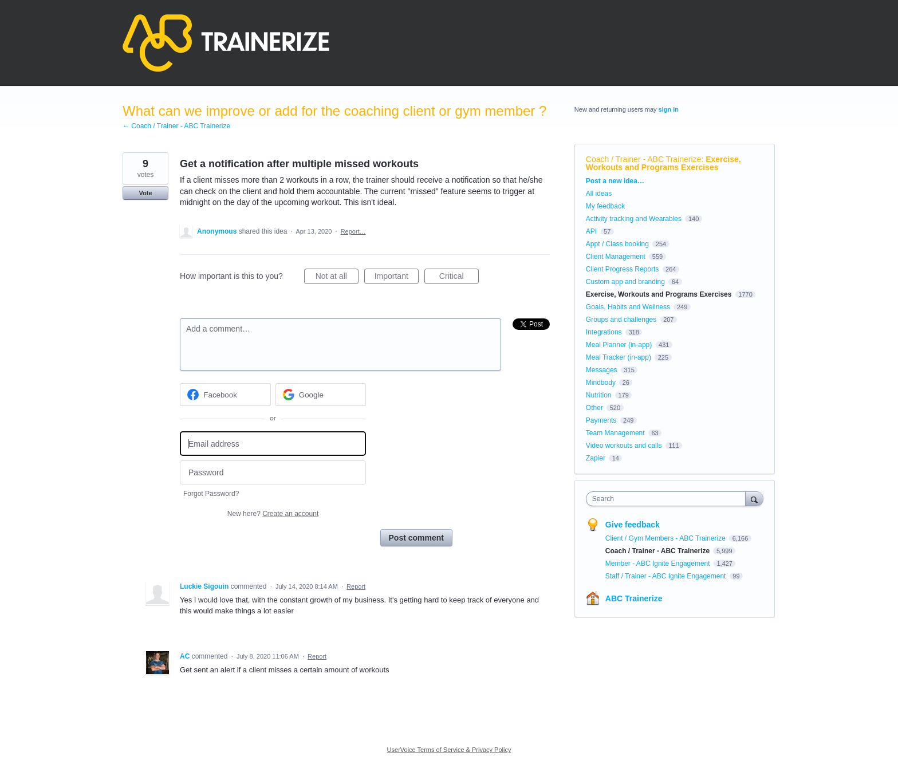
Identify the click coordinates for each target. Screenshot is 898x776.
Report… (353, 231)
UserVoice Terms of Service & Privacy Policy (449, 749)
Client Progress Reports (622, 269)
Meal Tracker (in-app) (618, 357)
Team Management (615, 433)
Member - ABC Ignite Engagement (658, 564)
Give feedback (632, 524)
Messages (601, 370)
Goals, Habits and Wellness (628, 307)
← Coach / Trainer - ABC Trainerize (176, 126)
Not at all (337, 277)
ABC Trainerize (634, 598)
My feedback (605, 206)
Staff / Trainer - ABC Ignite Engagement (666, 576)
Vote (145, 193)
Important (397, 277)
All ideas (599, 194)
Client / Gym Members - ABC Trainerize (666, 538)
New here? (272, 514)
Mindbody (601, 383)
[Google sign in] (321, 394)
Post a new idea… (615, 181)
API (591, 231)
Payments (601, 420)
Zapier (595, 458)
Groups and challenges (621, 320)
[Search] (754, 498)
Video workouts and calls (624, 446)
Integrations (604, 332)
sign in (669, 109)
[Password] (273, 472)
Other (594, 408)
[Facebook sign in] (225, 394)
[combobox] (669, 499)
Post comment (416, 537)
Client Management (615, 257)
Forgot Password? (211, 494)
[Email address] (273, 443)
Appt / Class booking (617, 244)
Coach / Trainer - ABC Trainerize (644, 159)
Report (355, 586)
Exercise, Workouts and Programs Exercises (663, 163)
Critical (459, 277)
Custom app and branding (625, 282)
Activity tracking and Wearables (634, 219)
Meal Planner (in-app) (619, 345)
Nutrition (599, 395)
